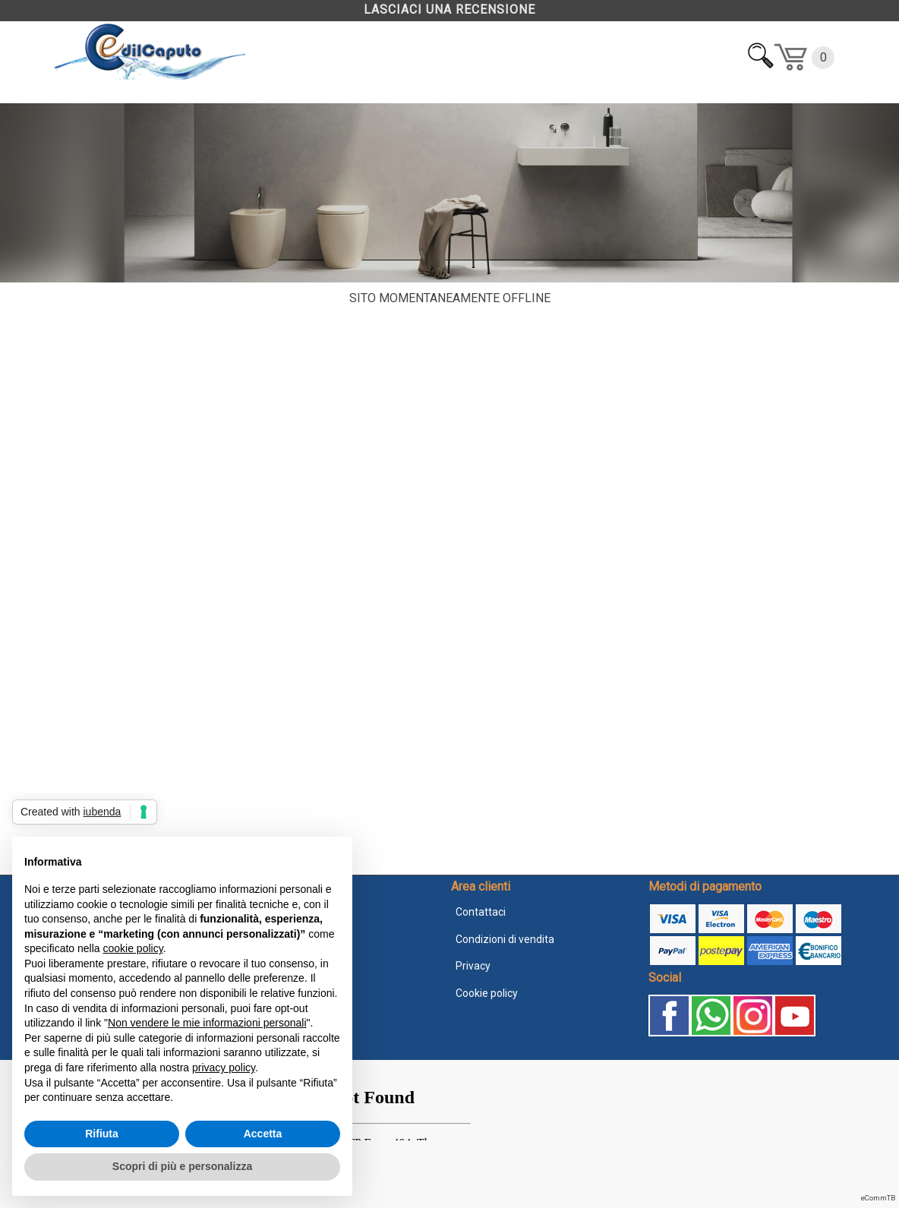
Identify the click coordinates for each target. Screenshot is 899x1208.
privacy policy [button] (223, 1067)
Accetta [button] (263, 1134)
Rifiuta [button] (101, 1134)
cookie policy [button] (133, 948)
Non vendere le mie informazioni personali (207, 1023)
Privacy (473, 966)
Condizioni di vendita (505, 939)
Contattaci (481, 912)
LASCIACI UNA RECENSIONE (449, 9)
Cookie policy (487, 993)
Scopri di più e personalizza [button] (182, 1166)
